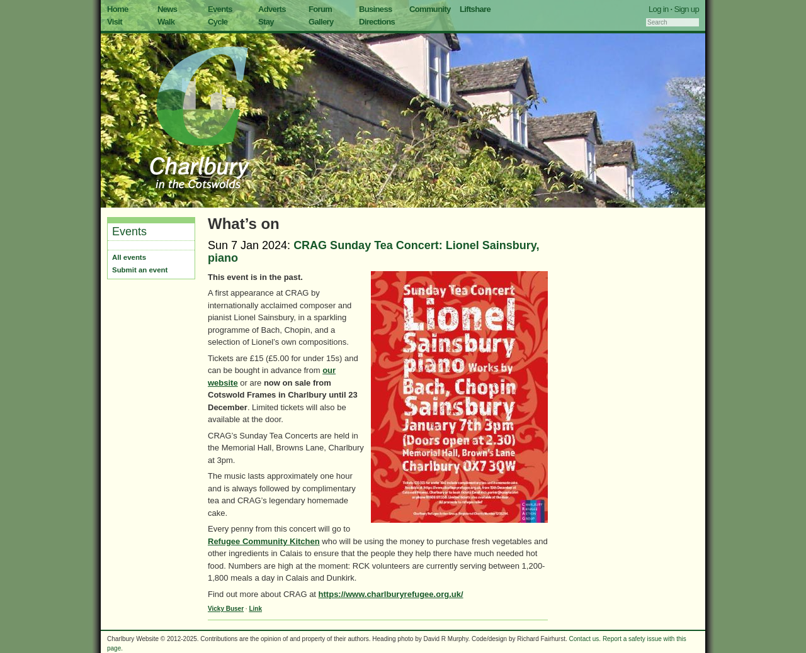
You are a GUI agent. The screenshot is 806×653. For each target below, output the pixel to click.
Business (375, 9)
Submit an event (139, 270)
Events (220, 9)
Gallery (321, 21)
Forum (320, 9)
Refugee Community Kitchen (264, 541)
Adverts (272, 9)
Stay (266, 21)
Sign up (686, 9)
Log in (659, 9)
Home (117, 9)
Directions (377, 21)
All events (129, 257)
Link (255, 608)
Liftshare (475, 9)
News (167, 9)
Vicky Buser (226, 608)
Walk (165, 21)
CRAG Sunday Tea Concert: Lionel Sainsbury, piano (374, 251)
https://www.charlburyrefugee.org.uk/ (391, 594)
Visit (114, 21)
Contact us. (585, 638)
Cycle (217, 21)
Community (430, 9)
